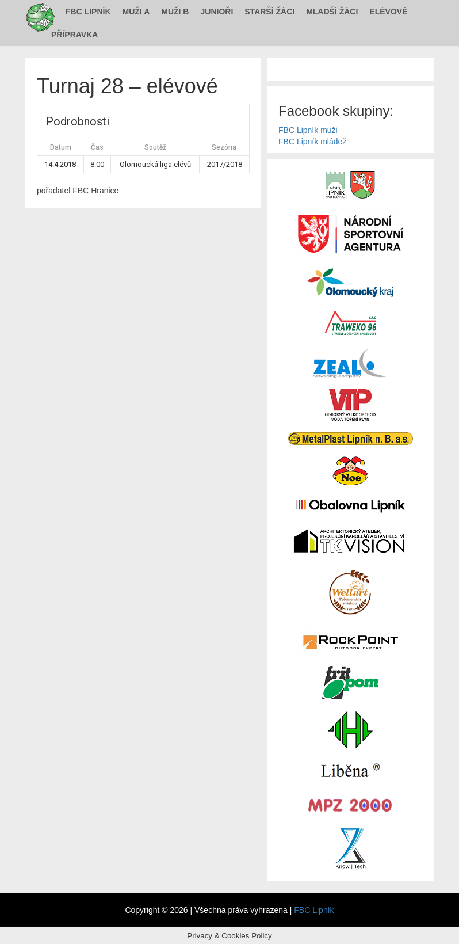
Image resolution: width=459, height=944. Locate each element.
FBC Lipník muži (308, 130)
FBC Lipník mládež (312, 141)
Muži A (136, 11)
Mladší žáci (332, 11)
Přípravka (74, 34)
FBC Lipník (88, 11)
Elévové (388, 11)
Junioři (216, 11)
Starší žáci (269, 11)
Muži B (175, 11)
